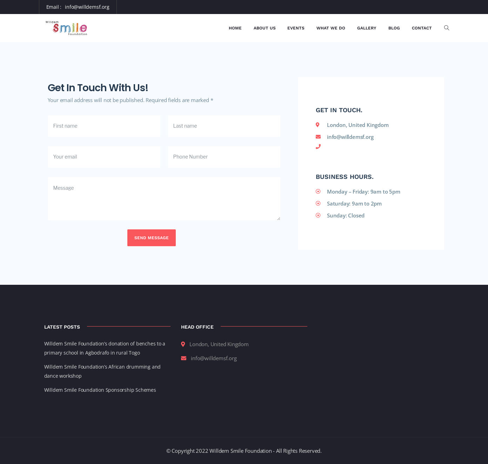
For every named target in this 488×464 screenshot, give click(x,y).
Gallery (366, 28)
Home (235, 28)
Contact (422, 28)
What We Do (330, 28)
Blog (394, 28)
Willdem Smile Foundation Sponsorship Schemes (100, 389)
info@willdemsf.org (87, 7)
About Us (265, 28)
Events (296, 28)
